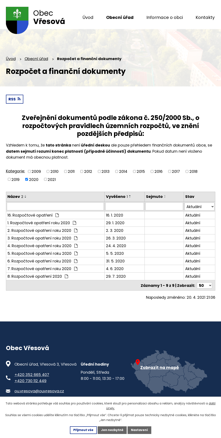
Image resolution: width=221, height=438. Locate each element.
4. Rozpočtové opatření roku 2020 (42, 246)
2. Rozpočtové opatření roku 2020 (42, 231)
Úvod (11, 59)
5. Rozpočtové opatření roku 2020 (42, 254)
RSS (14, 100)
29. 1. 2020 (115, 223)
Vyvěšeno (117, 197)
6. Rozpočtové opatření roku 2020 (42, 262)
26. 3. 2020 (116, 239)
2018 (193, 172)
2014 (123, 172)
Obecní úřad (36, 59)
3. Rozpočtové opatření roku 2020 (42, 239)
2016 (158, 172)
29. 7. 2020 (116, 277)
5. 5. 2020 (115, 254)
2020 (33, 180)
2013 (105, 172)
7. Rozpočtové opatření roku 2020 (42, 269)
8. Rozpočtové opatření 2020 (37, 277)
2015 (141, 172)
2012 (88, 172)
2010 (54, 172)
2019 (15, 180)
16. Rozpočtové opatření (33, 216)
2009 (36, 172)
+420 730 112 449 (30, 381)
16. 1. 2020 (114, 216)
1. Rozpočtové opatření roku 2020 (41, 223)
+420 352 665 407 (31, 375)
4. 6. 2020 (115, 269)
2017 (176, 172)
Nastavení (139, 430)
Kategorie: (15, 172)
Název (15, 197)
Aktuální (192, 216)
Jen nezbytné (112, 430)
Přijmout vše (83, 430)
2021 (52, 180)
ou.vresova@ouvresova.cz (39, 391)
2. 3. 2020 (114, 231)
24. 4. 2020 (116, 246)
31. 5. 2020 (115, 262)
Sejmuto (154, 197)
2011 (71, 172)
